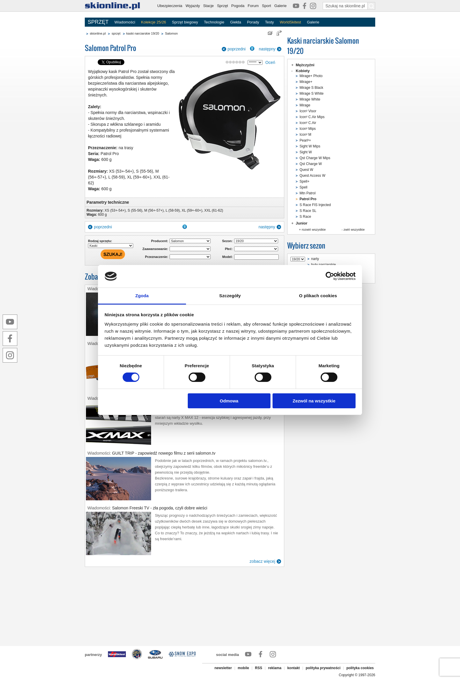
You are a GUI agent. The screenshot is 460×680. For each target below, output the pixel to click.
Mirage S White (312, 93)
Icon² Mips (308, 129)
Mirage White (310, 99)
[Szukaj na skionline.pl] (371, 6)
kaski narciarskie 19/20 (142, 33)
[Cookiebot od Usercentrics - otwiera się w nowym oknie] (330, 276)
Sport (266, 6)
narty (315, 259)
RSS (258, 668)
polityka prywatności (323, 668)
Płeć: (229, 249)
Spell (303, 187)
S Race (305, 217)
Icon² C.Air (308, 123)
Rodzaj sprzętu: (100, 241)
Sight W (306, 152)
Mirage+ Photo (311, 76)
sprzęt (115, 33)
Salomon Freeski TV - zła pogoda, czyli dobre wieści (159, 508)
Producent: (159, 241)
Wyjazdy (192, 6)
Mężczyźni (305, 65)
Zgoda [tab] (142, 295)
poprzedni (237, 49)
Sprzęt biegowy (185, 22)
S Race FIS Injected (315, 205)
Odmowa (229, 400)
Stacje (208, 6)
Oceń (270, 62)
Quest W (306, 170)
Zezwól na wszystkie (313, 400)
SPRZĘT (98, 22)
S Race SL (308, 211)
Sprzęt (222, 6)
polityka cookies (360, 668)
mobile (243, 668)
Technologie (214, 22)
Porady (253, 22)
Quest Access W (312, 176)
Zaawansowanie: (155, 249)
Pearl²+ (305, 140)
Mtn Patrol (308, 193)
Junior (301, 223)
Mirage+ (306, 82)
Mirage (305, 105)
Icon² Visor (308, 111)
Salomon (171, 33)
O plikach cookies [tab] (318, 295)
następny (267, 49)
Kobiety (303, 71)
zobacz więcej (262, 561)
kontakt (293, 668)
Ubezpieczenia (169, 6)
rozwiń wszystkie (314, 229)
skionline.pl (98, 33)
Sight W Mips (310, 146)
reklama (274, 668)
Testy (269, 22)
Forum (253, 6)
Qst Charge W (311, 164)
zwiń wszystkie (354, 229)
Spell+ (305, 181)
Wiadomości (124, 22)
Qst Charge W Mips (315, 158)
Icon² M (305, 134)
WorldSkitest (290, 22)
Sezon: (227, 241)
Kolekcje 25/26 (153, 22)
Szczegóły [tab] (230, 295)
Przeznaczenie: (156, 257)
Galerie (280, 6)
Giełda (235, 22)
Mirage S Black (311, 88)
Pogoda (237, 6)
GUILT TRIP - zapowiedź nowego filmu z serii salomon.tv (163, 453)
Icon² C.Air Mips (312, 117)
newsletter (223, 668)
